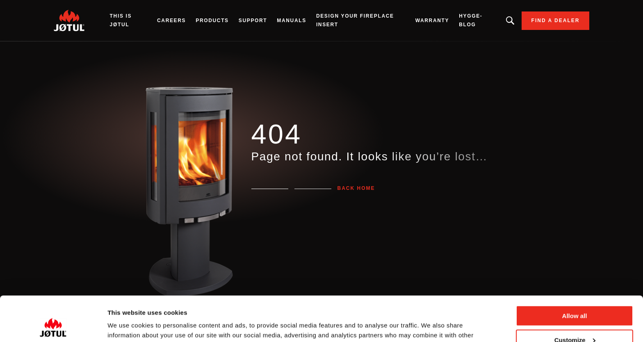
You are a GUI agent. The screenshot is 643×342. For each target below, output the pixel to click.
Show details (126, 325)
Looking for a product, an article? (510, 20)
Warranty (432, 20)
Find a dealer (555, 20)
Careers (171, 20)
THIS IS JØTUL (121, 20)
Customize (574, 297)
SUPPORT (253, 20)
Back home (356, 188)
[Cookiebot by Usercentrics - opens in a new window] (53, 326)
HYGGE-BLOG (470, 20)
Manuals (291, 20)
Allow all (574, 273)
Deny (574, 321)
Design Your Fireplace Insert (355, 20)
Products (212, 20)
